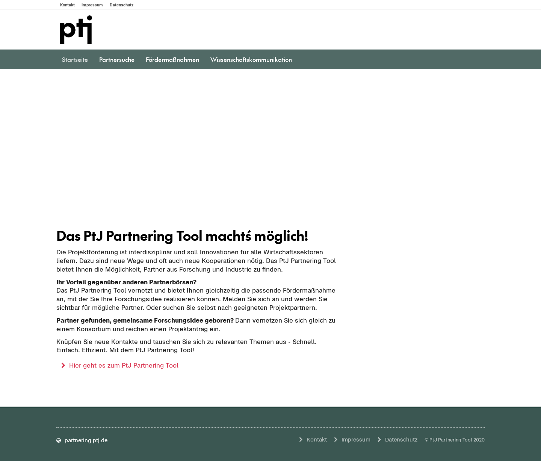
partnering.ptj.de (81, 440)
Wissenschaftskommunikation (251, 59)
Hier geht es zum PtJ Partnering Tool (123, 365)
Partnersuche (116, 59)
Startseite (75, 59)
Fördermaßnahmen (172, 59)
